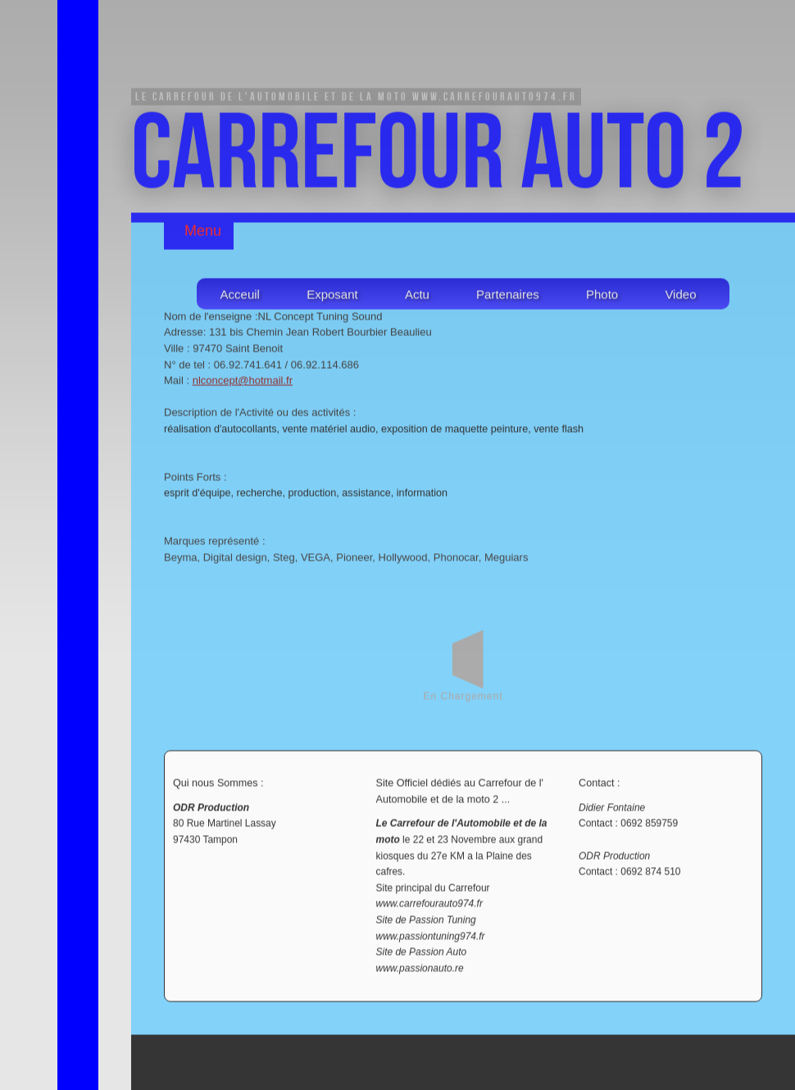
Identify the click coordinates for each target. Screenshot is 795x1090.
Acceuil (240, 296)
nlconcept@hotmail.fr (243, 382)
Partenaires (507, 296)
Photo (602, 296)
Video (680, 296)
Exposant (332, 296)
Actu (417, 296)
